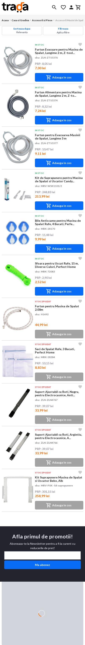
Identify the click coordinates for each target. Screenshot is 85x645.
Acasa (5, 20)
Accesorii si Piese (42, 20)
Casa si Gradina (20, 20)
